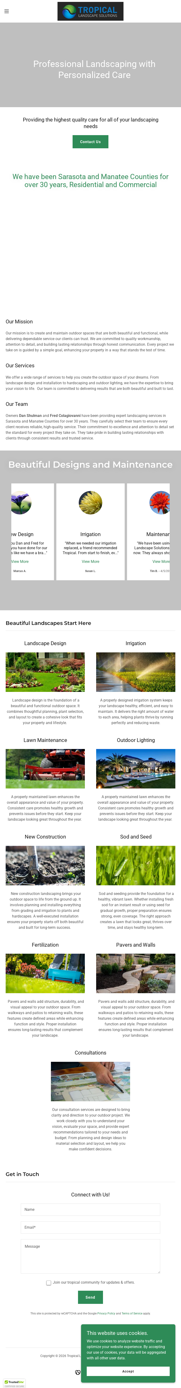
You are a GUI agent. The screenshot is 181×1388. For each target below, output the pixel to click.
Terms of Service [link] (132, 1313)
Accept (128, 1371)
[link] (90, 11)
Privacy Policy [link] (106, 1313)
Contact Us (90, 142)
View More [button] (20, 561)
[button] (15, 11)
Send (90, 1297)
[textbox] (90, 1210)
